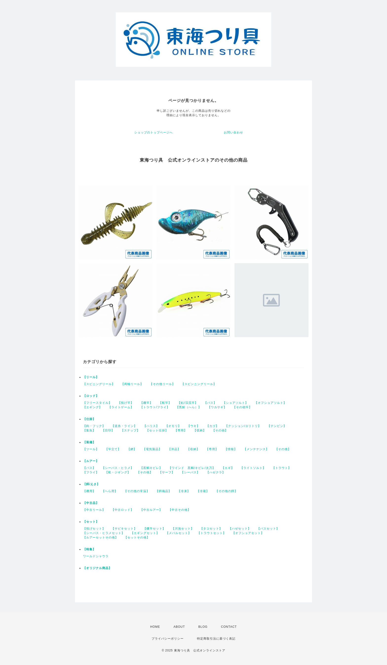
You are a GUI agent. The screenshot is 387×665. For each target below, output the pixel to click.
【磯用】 (89, 491)
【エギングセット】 (145, 533)
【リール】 (91, 377)
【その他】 (220, 430)
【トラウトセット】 (211, 533)
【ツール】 (91, 449)
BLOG (203, 626)
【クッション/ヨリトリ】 (243, 426)
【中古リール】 (94, 510)
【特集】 (89, 549)
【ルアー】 (91, 461)
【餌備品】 (163, 491)
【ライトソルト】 (253, 468)
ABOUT (179, 626)
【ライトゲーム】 (121, 407)
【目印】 (108, 430)
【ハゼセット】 (240, 528)
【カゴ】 (212, 426)
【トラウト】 (281, 468)
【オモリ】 (173, 426)
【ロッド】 (91, 396)
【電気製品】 (152, 449)
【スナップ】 (130, 430)
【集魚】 (89, 430)
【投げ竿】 (126, 403)
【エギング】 (92, 407)
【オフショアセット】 (248, 533)
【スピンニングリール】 (198, 384)
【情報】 (230, 449)
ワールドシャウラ (96, 556)
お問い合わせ (233, 132)
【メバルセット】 (178, 533)
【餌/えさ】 (91, 484)
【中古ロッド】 (122, 510)
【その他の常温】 (137, 491)
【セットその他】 (137, 537)
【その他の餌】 (226, 491)
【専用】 (180, 430)
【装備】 (89, 442)
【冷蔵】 (202, 491)
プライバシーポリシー (168, 638)
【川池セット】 (183, 528)
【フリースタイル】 (97, 403)
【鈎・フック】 (94, 426)
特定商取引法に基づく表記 (216, 638)
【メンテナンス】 (256, 449)
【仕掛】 (89, 419)
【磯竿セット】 (154, 528)
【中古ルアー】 (151, 510)
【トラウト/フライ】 (155, 407)
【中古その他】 (179, 510)
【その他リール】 (162, 384)
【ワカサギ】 (217, 407)
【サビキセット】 (124, 528)
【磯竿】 (146, 403)
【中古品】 (91, 503)
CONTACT (229, 626)
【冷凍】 (183, 491)
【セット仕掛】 (157, 430)
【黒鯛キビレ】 (151, 468)
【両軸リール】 (132, 384)
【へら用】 (110, 491)
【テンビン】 (277, 426)
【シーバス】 (190, 472)
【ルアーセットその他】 (100, 537)
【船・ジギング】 (118, 472)
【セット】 (91, 521)
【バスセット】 (268, 528)
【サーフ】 (167, 472)
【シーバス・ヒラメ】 (118, 468)
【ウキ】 (193, 426)
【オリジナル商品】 (97, 568)
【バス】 (210, 403)
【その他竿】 (242, 407)
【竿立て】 (113, 449)
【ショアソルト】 (235, 403)
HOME (155, 626)
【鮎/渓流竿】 (187, 403)
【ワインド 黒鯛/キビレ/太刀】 (191, 468)
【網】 (132, 449)
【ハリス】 (151, 426)
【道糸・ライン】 (124, 426)
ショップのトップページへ (153, 132)
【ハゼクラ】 (215, 472)
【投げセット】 (94, 528)
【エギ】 (227, 468)
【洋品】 (174, 449)
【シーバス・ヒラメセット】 (104, 533)
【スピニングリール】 (99, 384)
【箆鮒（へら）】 (188, 407)
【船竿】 (165, 403)
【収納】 (199, 430)
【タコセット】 (211, 528)
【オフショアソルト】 (270, 403)
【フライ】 (91, 472)
